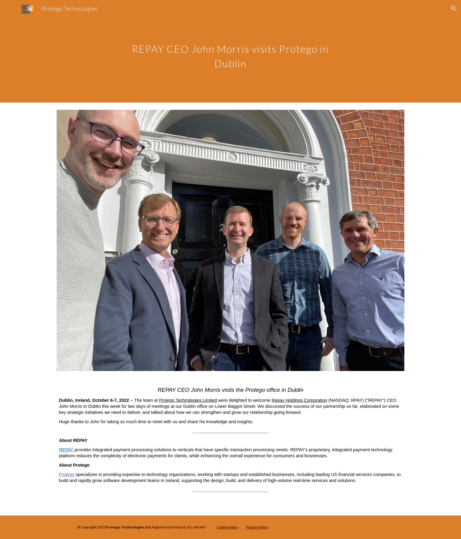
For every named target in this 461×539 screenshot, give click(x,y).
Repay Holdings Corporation (299, 400)
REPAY (66, 449)
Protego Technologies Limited (188, 400)
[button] (454, 8)
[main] (230, 51)
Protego (66, 474)
